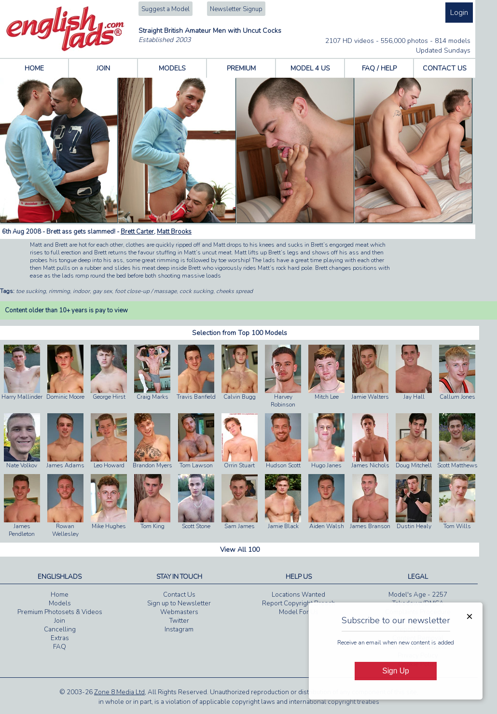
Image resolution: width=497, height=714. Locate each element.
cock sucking (196, 291)
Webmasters (179, 612)
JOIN (103, 68)
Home (60, 594)
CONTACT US (445, 68)
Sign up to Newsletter (179, 603)
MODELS (172, 68)
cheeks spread (234, 291)
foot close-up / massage (146, 291)
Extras (60, 638)
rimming (59, 291)
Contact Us (179, 594)
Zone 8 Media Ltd (119, 692)
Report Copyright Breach (298, 603)
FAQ (59, 647)
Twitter (179, 620)
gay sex (102, 291)
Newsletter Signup (236, 9)
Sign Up (395, 671)
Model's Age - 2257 (417, 594)
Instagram (179, 629)
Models (60, 603)
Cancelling (60, 629)
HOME (34, 68)
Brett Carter (137, 231)
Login (459, 12)
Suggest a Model (165, 9)
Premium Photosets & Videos (59, 612)
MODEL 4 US (310, 68)
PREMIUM (241, 68)
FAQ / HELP (379, 68)
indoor (81, 291)
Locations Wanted (298, 594)
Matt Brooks (174, 231)
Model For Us (298, 612)
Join (59, 620)
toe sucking (31, 291)
